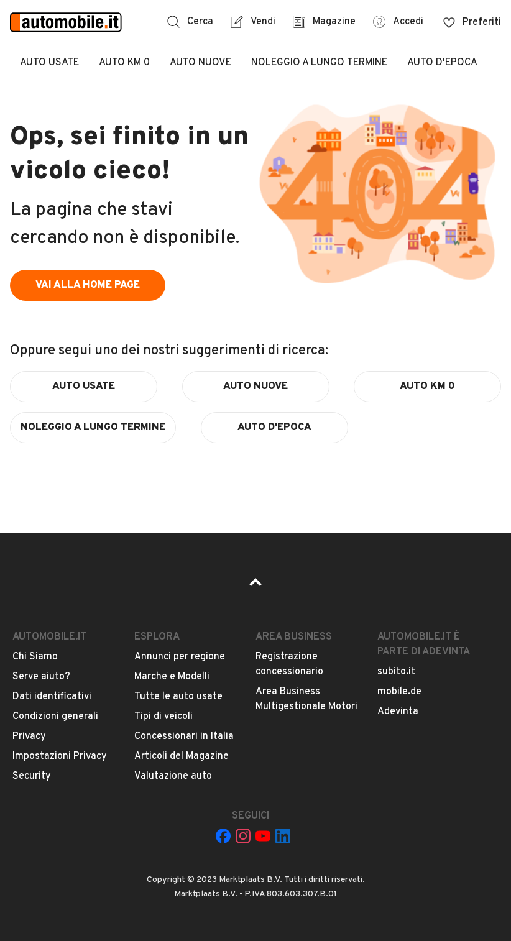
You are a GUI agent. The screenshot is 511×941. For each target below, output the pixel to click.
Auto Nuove (200, 63)
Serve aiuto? (41, 677)
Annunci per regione (179, 657)
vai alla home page (87, 285)
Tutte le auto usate (178, 697)
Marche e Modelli (171, 677)
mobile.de (399, 692)
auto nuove (255, 386)
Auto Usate (49, 63)
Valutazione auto (173, 776)
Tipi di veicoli (163, 716)
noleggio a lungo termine (93, 427)
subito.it (396, 672)
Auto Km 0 (124, 63)
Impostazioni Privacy (59, 756)
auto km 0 (427, 386)
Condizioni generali (55, 716)
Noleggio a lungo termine (319, 63)
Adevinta (397, 711)
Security (31, 776)
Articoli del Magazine (181, 756)
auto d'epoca (274, 427)
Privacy (29, 736)
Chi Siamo (35, 657)
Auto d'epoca (442, 63)
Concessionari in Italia (184, 736)
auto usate (83, 386)
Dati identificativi (51, 697)
